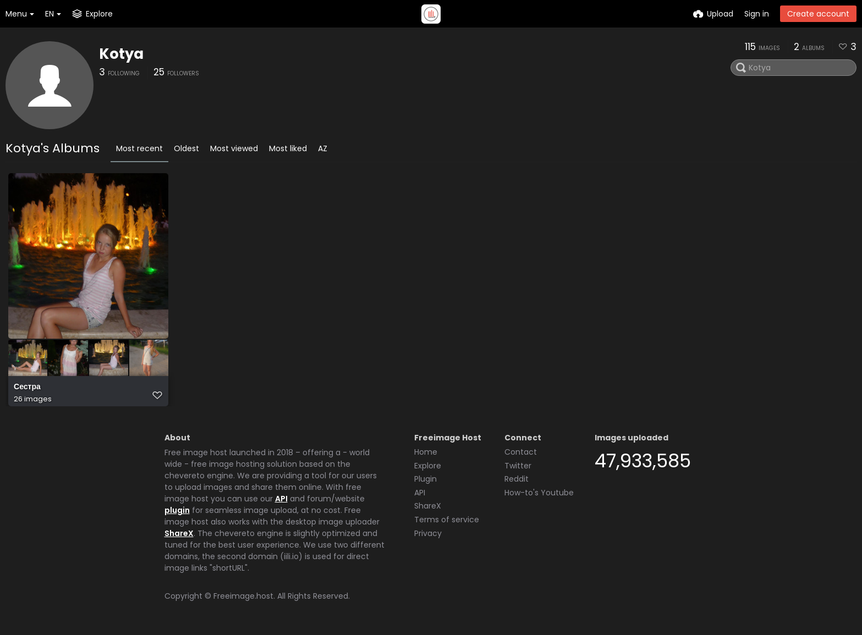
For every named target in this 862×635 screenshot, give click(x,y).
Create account (818, 13)
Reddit (516, 478)
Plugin (425, 478)
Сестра (27, 387)
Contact (520, 451)
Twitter (517, 465)
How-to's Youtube (539, 492)
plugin (177, 510)
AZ (322, 148)
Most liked (288, 148)
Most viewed (234, 148)
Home (425, 451)
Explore (427, 465)
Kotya (121, 54)
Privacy (428, 533)
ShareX (179, 533)
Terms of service (446, 519)
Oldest (186, 148)
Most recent (139, 148)
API (281, 498)
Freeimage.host (243, 595)
